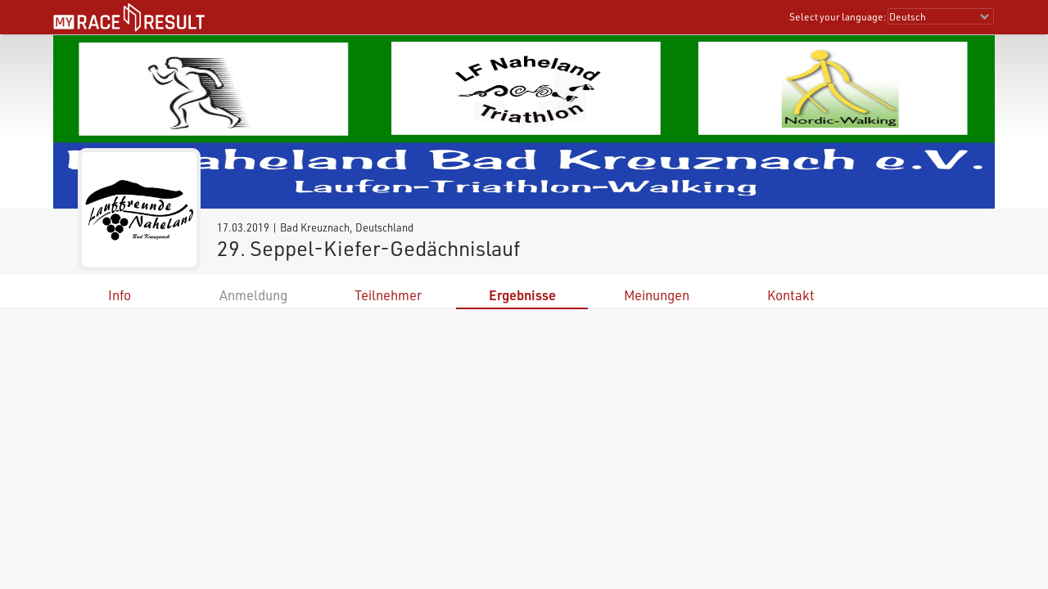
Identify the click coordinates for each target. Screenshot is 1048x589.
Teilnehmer (388, 294)
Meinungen (656, 294)
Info (119, 294)
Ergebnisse (522, 294)
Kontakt (791, 294)
